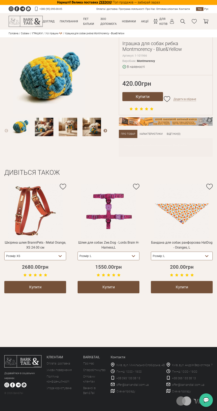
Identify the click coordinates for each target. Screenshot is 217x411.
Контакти (184, 9)
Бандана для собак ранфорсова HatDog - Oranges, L (181, 245)
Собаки (25, 33)
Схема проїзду (125, 391)
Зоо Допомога (108, 21)
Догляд (49, 21)
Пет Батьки (88, 21)
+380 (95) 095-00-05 (50, 9)
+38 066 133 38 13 (184, 378)
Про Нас (150, 9)
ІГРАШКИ (37, 33)
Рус (206, 9)
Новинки (129, 21)
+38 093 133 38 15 (128, 378)
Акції (144, 21)
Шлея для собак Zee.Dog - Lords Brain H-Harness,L (108, 245)
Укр (200, 9)
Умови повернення (59, 370)
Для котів (163, 21)
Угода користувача (59, 388)
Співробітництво (94, 370)
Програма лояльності (131, 9)
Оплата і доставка (107, 9)
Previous (6, 131)
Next (105, 131)
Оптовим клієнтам (167, 9)
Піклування (69, 21)
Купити (143, 96)
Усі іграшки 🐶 (53, 33)
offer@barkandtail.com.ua (132, 384)
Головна (13, 33)
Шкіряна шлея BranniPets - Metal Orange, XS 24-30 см (35, 245)
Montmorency (146, 61)
